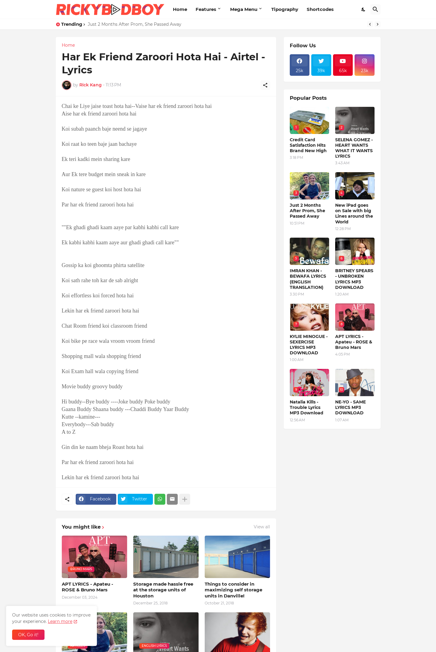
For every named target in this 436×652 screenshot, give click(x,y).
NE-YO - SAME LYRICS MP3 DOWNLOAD (350, 407)
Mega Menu (243, 9)
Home (180, 9)
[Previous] (370, 24)
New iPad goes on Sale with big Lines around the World (354, 213)
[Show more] (184, 499)
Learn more (60, 621)
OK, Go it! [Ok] (28, 634)
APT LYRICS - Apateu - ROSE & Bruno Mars (87, 587)
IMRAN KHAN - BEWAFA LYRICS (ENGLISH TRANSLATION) (308, 279)
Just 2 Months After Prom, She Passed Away (134, 24)
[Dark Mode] (363, 9)
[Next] (378, 24)
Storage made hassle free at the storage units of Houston (163, 590)
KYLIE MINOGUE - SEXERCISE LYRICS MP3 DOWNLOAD (309, 345)
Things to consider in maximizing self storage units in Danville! (233, 590)
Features (206, 9)
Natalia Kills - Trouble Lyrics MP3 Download (306, 407)
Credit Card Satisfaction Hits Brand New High (308, 145)
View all (262, 527)
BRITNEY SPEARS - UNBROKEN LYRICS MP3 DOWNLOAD (354, 279)
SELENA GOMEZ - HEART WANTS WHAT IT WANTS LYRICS (354, 148)
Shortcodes (320, 9)
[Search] (375, 9)
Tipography (284, 9)
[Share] (265, 85)
